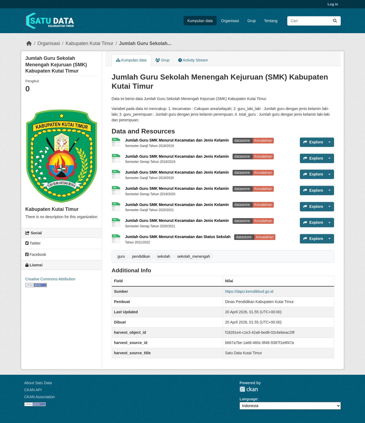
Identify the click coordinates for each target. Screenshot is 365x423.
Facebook (35, 254)
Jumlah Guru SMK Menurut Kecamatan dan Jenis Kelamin (177, 140)
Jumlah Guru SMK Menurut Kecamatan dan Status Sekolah (178, 237)
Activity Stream (193, 60)
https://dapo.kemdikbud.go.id (249, 291)
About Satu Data (38, 383)
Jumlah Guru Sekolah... (145, 43)
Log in (333, 4)
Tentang (271, 21)
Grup (251, 21)
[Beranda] (29, 43)
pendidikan (141, 256)
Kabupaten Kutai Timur (89, 43)
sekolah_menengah (193, 256)
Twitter (33, 243)
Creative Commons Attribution (50, 279)
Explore (313, 142)
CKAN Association (39, 397)
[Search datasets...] (314, 21)
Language (248, 399)
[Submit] (334, 21)
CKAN (249, 389)
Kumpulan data (200, 21)
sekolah (163, 256)
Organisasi (230, 21)
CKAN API (33, 390)
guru (121, 256)
